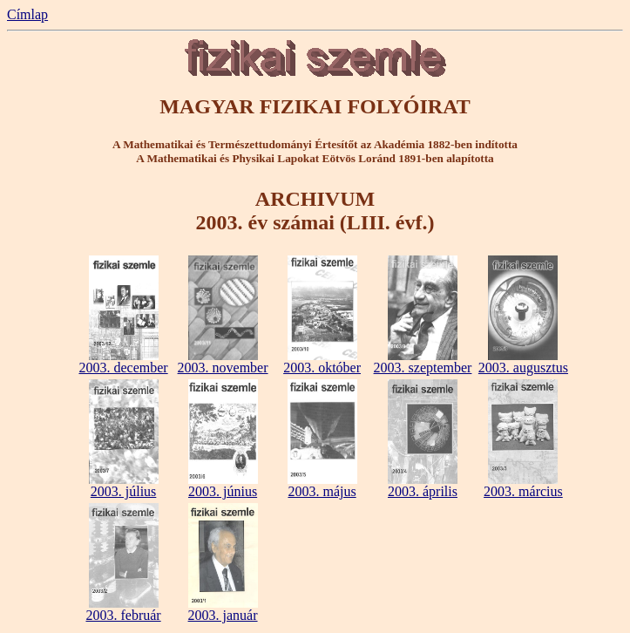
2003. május (322, 485)
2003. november (223, 361)
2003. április (422, 485)
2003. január (223, 609)
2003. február (122, 609)
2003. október (322, 361)
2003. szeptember (423, 361)
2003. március (523, 485)
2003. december (122, 361)
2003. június (223, 485)
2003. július (124, 485)
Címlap (27, 14)
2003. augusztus (523, 361)
